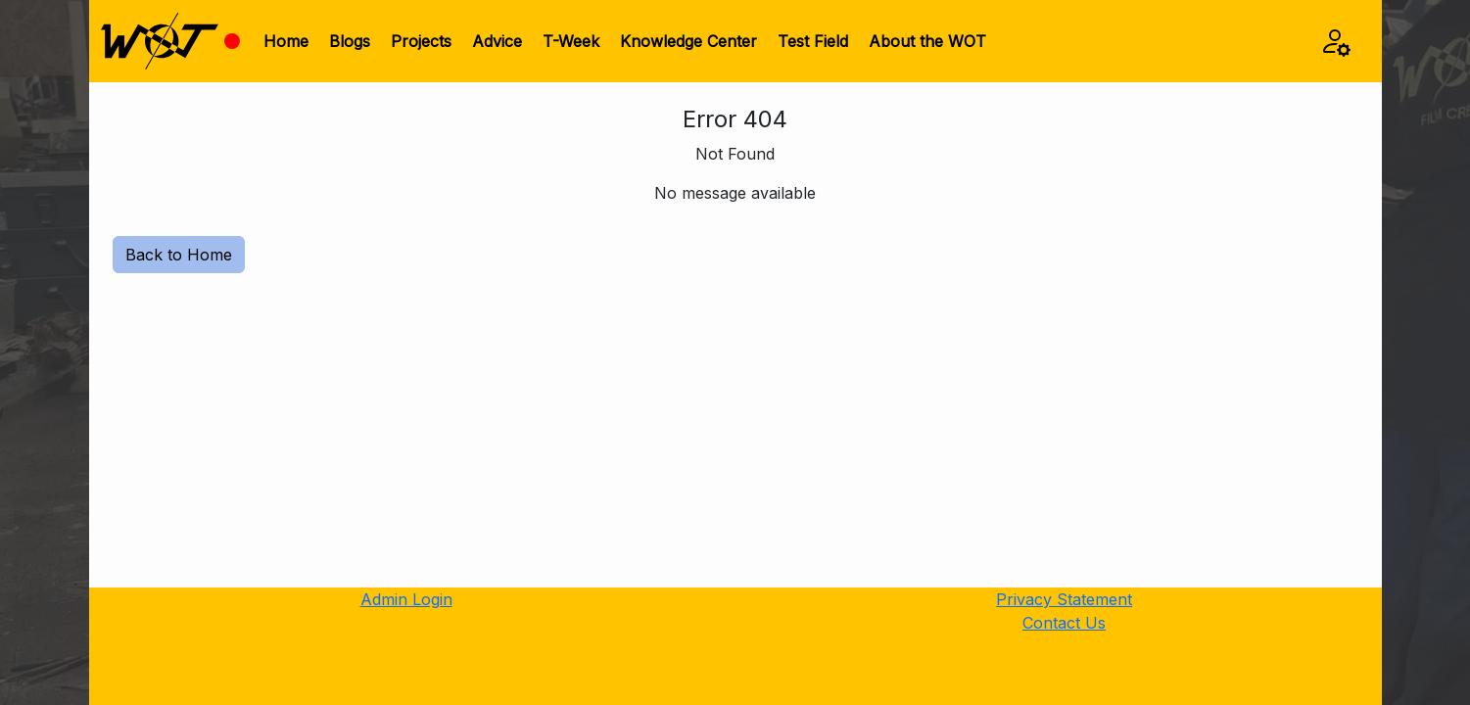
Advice (497, 41)
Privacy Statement (1064, 599)
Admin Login (406, 599)
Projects (421, 41)
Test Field (813, 41)
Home (285, 41)
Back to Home (178, 254)
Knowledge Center (688, 41)
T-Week (571, 41)
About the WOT (927, 41)
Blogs (349, 41)
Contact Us (1064, 623)
